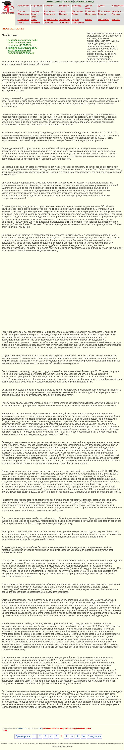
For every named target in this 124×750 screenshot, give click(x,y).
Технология (64, 19)
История (21, 11)
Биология (48, 6)
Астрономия (36, 6)
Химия (20, 22)
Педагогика (49, 14)
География (64, 6)
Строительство (51, 19)
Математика (77, 11)
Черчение (35, 22)
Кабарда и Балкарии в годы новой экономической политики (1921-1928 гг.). (22, 42)
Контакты (68, 1)
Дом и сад (76, 6)
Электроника (78, 22)
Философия (103, 19)
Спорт (34, 19)
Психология (90, 14)
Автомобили (23, 6)
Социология (23, 19)
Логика (62, 11)
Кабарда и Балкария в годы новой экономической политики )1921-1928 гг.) (22, 50)
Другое (101, 6)
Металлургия (104, 11)
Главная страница (54, 1)
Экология (48, 22)
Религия (102, 14)
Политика (63, 14)
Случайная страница (84, 1)
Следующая (94, 736)
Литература (49, 11)
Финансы (116, 19)
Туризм (75, 19)
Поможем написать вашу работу (57, 728)
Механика (116, 11)
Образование (23, 14)
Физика (88, 19)
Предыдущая (23, 736)
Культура (35, 11)
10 (83, 736)
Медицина (90, 11)
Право (75, 14)
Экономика (64, 22)
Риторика (116, 14)
